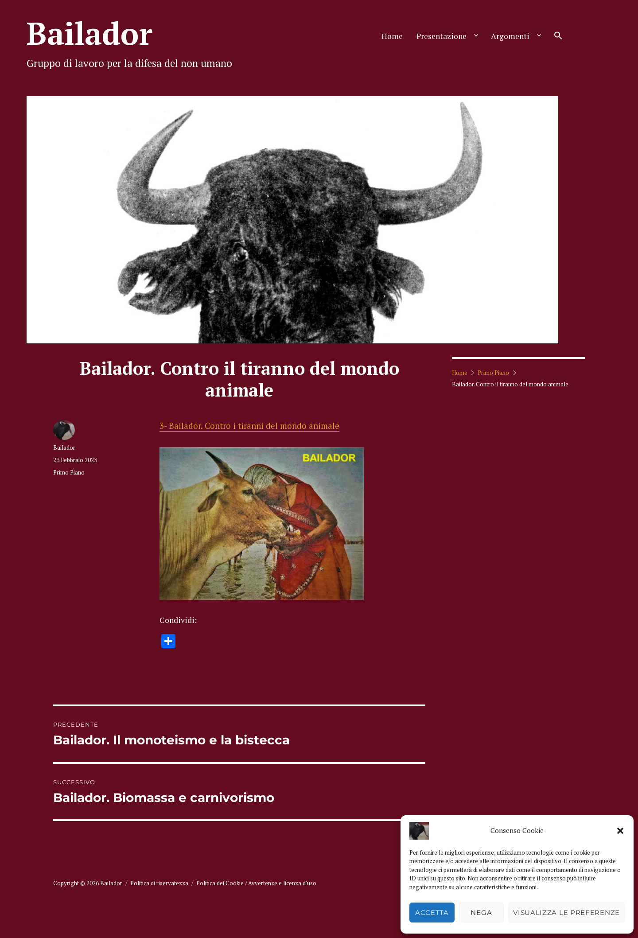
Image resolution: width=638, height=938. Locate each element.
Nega (481, 912)
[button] (620, 830)
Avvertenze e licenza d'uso (282, 883)
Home (392, 36)
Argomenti (510, 36)
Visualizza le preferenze (566, 912)
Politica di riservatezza (159, 883)
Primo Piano (69, 472)
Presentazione (441, 36)
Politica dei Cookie (220, 883)
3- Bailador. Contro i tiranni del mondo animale (249, 425)
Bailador (89, 33)
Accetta (432, 912)
